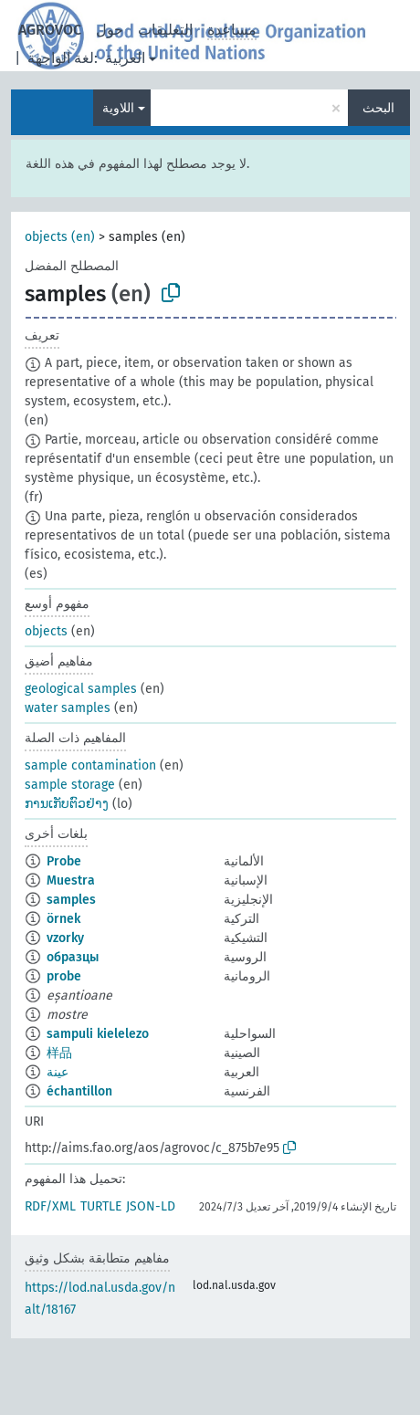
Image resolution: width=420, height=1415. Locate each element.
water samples (67, 708)
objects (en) (60, 237)
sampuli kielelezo (98, 1034)
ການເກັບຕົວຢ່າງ (67, 804)
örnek (63, 919)
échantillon (79, 1091)
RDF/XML (50, 1206)
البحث (378, 108)
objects (46, 631)
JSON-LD (150, 1206)
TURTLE (100, 1206)
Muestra (71, 880)
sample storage (70, 784)
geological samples (81, 689)
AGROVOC (49, 29)
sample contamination (90, 765)
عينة (57, 1072)
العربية (125, 58)
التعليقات (165, 29)
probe (64, 976)
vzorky (65, 938)
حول (109, 29)
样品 (59, 1053)
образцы (73, 957)
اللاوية (118, 108)
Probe (64, 861)
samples (71, 899)
